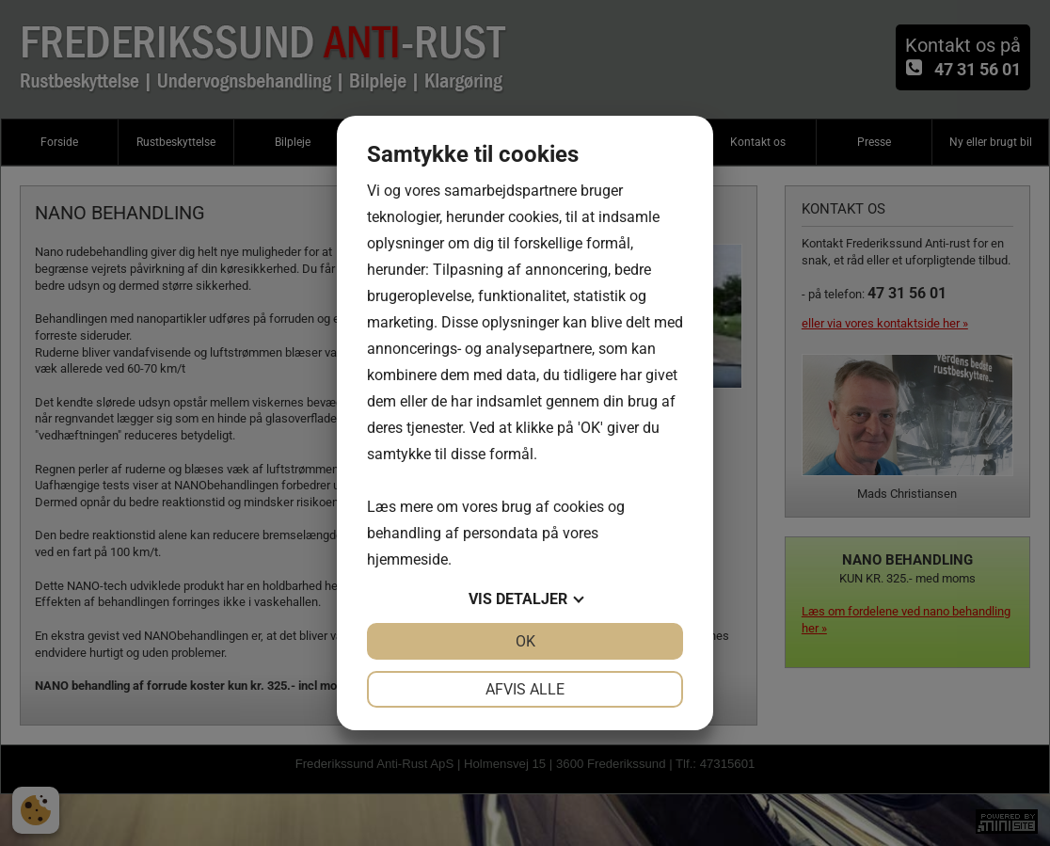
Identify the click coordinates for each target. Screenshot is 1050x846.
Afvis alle (525, 689)
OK (525, 641)
